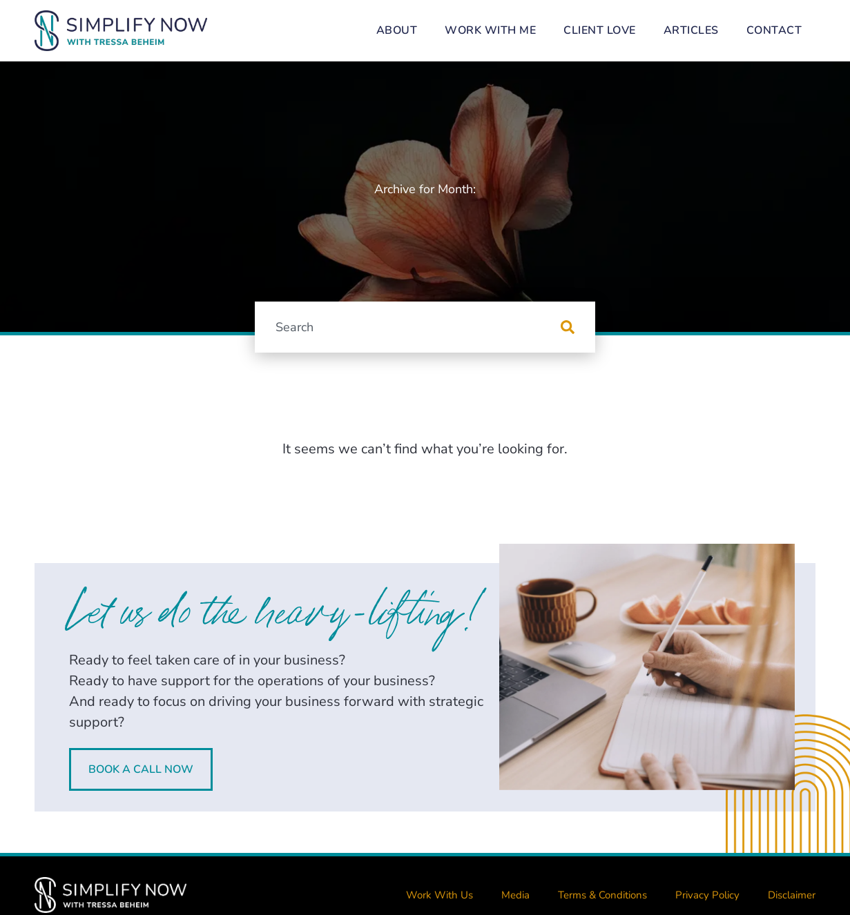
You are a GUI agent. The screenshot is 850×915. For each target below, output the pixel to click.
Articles (691, 30)
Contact (774, 30)
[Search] (578, 327)
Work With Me (490, 30)
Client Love (599, 30)
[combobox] (407, 327)
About (397, 30)
